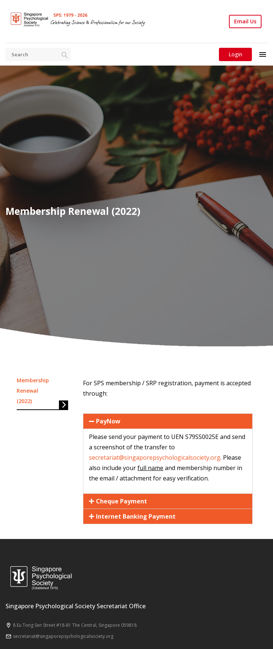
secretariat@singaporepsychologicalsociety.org (154, 457)
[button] (167, 421)
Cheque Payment (121, 501)
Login (235, 54)
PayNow (108, 421)
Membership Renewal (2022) (33, 391)
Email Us (245, 21)
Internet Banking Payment (136, 516)
